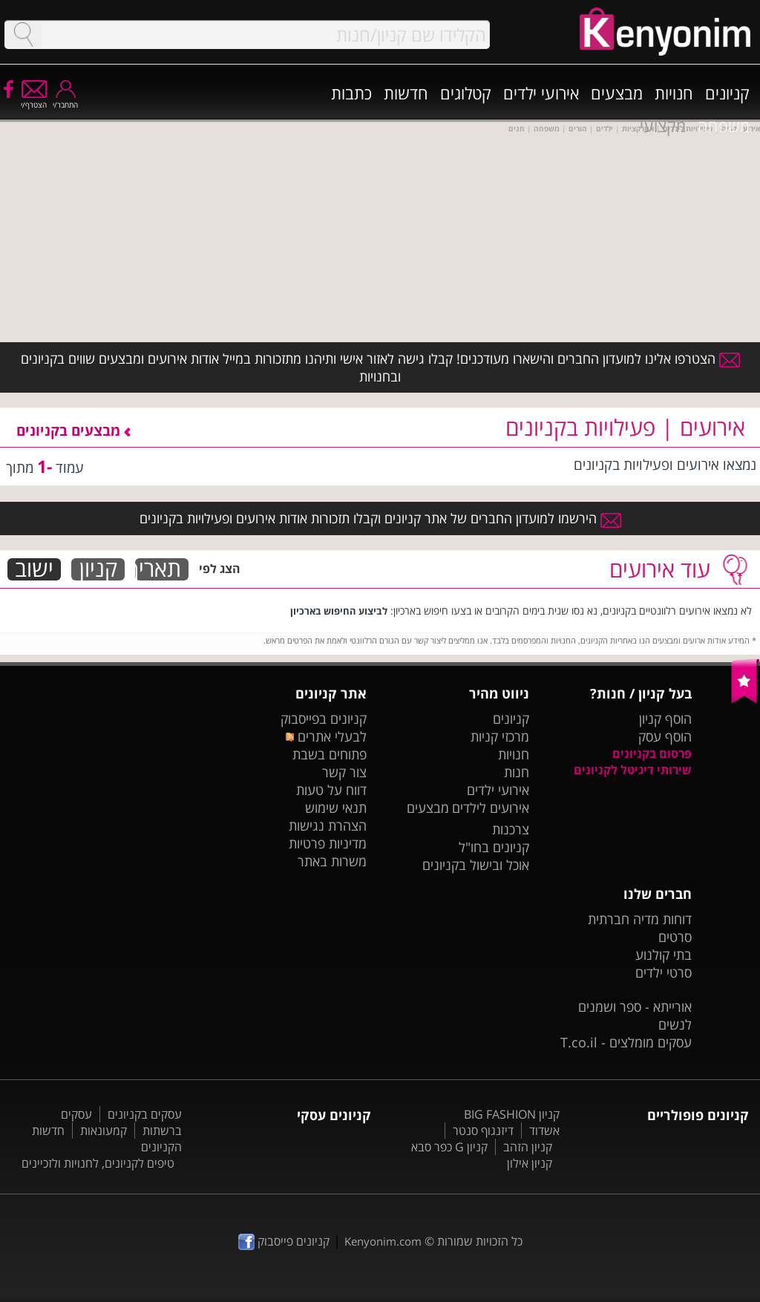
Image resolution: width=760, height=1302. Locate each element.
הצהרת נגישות (328, 825)
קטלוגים (465, 93)
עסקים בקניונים (145, 1114)
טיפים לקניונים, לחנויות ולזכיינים (98, 1163)
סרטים (675, 937)
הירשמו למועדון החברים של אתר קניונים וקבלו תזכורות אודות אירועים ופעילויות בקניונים (380, 518)
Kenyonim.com (383, 1241)
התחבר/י (65, 100)
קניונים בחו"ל (494, 847)
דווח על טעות (331, 790)
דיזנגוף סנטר (483, 1130)
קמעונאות (103, 1130)
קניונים (727, 93)
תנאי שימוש (336, 808)
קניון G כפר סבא (449, 1147)
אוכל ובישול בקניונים (475, 865)
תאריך (158, 569)
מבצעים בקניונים (73, 430)
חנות (516, 772)
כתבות (351, 93)
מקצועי (663, 125)
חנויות (674, 93)
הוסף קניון (665, 718)
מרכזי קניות (500, 736)
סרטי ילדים (663, 972)
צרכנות (510, 829)
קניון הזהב (527, 1147)
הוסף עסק (665, 736)
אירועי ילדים (541, 93)
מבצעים (617, 93)
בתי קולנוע (663, 955)
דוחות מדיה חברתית (640, 919)
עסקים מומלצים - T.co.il (626, 1042)
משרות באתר (332, 861)
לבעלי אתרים (326, 736)
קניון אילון (529, 1163)
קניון (98, 569)
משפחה (724, 125)
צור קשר (344, 772)
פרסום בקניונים (652, 753)
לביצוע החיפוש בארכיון (338, 611)
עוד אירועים (659, 569)
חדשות (406, 93)
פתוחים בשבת (329, 754)
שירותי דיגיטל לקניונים (633, 770)
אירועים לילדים (490, 808)
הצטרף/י (34, 100)
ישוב (34, 569)
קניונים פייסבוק (284, 1241)
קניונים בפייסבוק (324, 718)
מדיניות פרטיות (328, 843)
